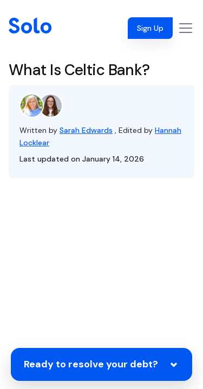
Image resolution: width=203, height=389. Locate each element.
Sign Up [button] (150, 28)
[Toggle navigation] (185, 28)
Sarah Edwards (86, 130)
